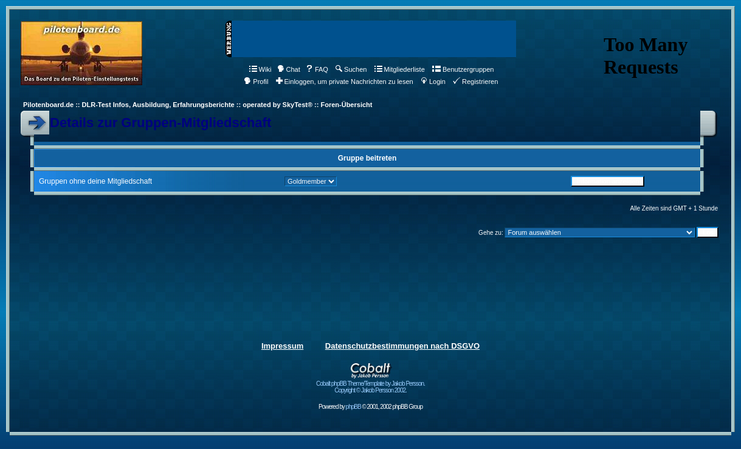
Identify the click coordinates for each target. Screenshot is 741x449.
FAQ (317, 69)
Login (433, 81)
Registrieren (475, 81)
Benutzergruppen (463, 69)
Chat (288, 69)
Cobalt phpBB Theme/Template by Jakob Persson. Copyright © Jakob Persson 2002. (370, 384)
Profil (256, 81)
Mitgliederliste (399, 69)
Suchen (351, 69)
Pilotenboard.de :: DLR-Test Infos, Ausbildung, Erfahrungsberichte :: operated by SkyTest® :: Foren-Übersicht (197, 104)
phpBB (353, 406)
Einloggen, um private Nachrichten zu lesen (344, 81)
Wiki (260, 69)
